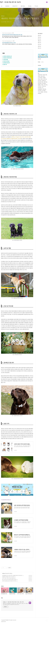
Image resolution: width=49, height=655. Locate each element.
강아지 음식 (39, 80)
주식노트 (36, 6)
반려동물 (44, 77)
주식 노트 (39, 44)
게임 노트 (39, 42)
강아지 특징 (45, 84)
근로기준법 (43, 90)
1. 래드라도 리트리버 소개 (7, 56)
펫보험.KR (7, 6)
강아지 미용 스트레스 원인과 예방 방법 (8, 578)
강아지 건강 (45, 79)
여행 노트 (39, 46)
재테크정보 (23, 6)
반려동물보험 (40, 89)
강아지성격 (45, 92)
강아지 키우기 (43, 76)
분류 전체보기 (40, 33)
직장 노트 (39, 37)
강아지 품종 (44, 83)
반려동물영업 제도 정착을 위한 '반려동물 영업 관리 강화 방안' (12, 575)
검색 (44, 2)
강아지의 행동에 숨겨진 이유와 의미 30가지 (9, 580)
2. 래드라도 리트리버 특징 (7, 57)
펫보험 (42, 84)
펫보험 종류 (44, 89)
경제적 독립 (45, 82)
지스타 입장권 (40, 77)
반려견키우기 (14, 6)
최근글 (39, 61)
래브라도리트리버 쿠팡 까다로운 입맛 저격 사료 (12, 34)
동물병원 (39, 84)
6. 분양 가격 (5, 64)
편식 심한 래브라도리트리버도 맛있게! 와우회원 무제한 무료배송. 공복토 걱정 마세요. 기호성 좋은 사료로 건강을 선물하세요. (17, 36)
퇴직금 (39, 79)
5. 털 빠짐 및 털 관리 (6, 62)
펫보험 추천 (44, 80)
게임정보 (29, 6)
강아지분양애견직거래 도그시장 (9, 42)
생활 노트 (39, 40)
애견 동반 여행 (45, 74)
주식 (42, 87)
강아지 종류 (39, 90)
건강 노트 (39, 48)
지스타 (39, 92)
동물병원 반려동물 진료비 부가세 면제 (8, 576)
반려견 (42, 79)
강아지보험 (39, 87)
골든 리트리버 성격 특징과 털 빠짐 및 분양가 (9, 579)
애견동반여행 (40, 74)
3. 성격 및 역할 (5, 59)
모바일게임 (39, 93)
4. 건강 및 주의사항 (6, 61)
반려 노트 (4, 573)
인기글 (42, 61)
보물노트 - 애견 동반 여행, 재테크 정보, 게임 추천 (10, 2)
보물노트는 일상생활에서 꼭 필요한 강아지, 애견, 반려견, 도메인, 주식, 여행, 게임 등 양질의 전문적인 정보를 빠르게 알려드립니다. (15, 604)
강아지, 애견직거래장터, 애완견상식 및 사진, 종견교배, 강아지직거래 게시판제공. (17, 44)
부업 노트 (39, 35)
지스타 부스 (39, 86)
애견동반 (42, 92)
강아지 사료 (44, 86)
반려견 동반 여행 (40, 82)
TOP (47, 620)
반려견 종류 (39, 83)
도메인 (39, 76)
